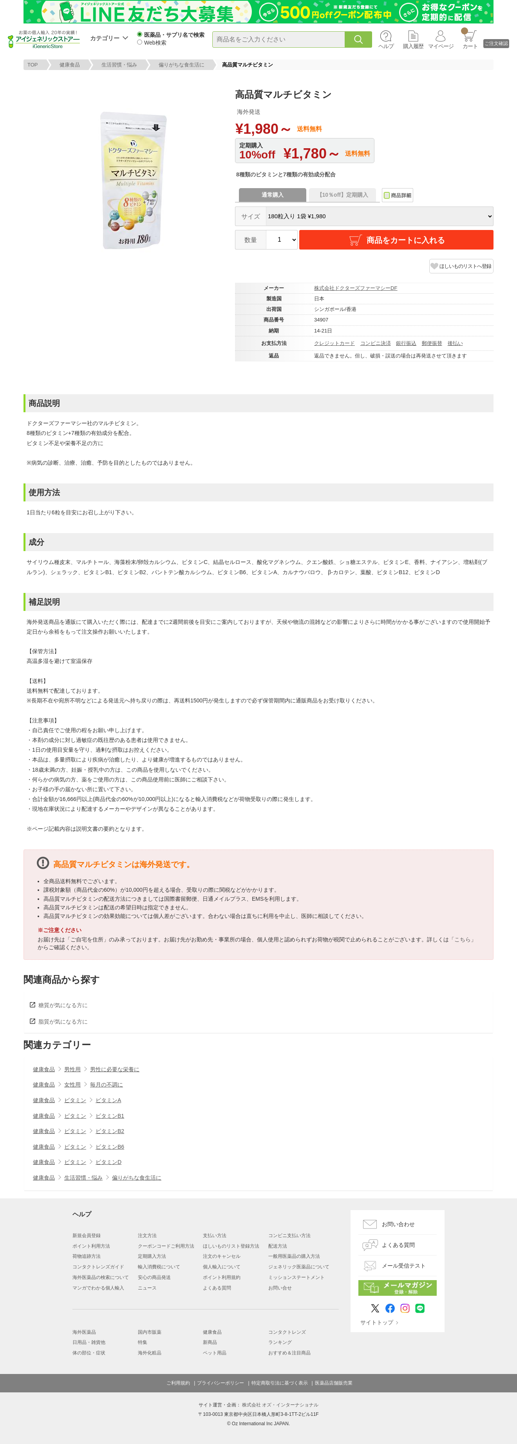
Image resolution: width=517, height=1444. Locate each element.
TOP (32, 65)
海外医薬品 (84, 1332)
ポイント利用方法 (91, 1246)
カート (469, 38)
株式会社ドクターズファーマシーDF (355, 288)
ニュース (147, 1288)
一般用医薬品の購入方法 (294, 1256)
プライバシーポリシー (220, 1383)
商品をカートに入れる (396, 240)
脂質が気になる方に (63, 1021)
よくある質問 (217, 1288)
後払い (455, 343)
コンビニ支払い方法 (289, 1235)
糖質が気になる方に (63, 1005)
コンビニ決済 (375, 343)
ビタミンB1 (110, 1116)
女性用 (72, 1084)
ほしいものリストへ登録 (465, 266)
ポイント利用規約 (221, 1277)
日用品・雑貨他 (88, 1342)
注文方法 (147, 1235)
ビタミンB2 (110, 1131)
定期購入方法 (152, 1256)
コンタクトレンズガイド (98, 1267)
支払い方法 (214, 1235)
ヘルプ (386, 46)
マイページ (441, 46)
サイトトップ (376, 1322)
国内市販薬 (149, 1332)
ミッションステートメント (296, 1277)
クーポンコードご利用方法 (166, 1246)
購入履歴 (413, 46)
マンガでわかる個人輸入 (98, 1288)
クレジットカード (334, 343)
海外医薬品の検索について (100, 1277)
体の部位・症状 (88, 1353)
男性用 (72, 1069)
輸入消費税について (159, 1267)
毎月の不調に (106, 1084)
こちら (462, 939)
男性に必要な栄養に (114, 1069)
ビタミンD (108, 1162)
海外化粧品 (149, 1353)
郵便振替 (432, 343)
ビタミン (75, 1100)
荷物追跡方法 (86, 1256)
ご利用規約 (178, 1383)
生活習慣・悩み (119, 65)
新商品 (210, 1342)
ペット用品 (214, 1353)
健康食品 (70, 65)
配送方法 (277, 1246)
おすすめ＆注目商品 (289, 1353)
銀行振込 (406, 343)
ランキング (280, 1342)
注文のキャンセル (221, 1256)
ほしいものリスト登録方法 (231, 1246)
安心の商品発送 (154, 1277)
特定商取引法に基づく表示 (279, 1383)
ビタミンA (108, 1100)
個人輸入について (221, 1267)
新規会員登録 (86, 1235)
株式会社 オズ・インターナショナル (280, 1405)
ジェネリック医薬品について (298, 1267)
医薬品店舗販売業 (333, 1383)
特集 (142, 1342)
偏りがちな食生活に (181, 65)
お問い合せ (280, 1288)
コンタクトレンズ (287, 1332)
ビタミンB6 (110, 1147)
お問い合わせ (398, 1224)
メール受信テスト (404, 1266)
